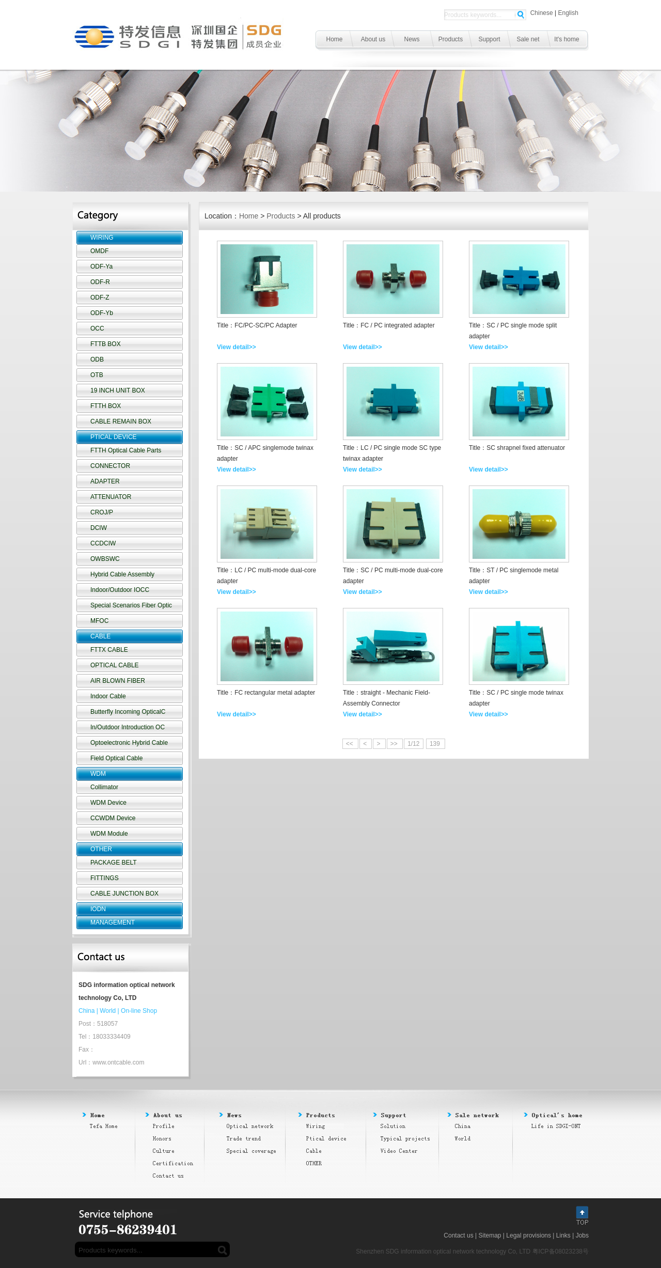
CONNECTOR (110, 465)
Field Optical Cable (116, 758)
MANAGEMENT (112, 922)
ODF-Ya (101, 266)
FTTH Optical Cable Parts (125, 450)
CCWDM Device (112, 818)
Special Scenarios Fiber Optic (131, 605)
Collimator (104, 787)
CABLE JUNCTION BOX (124, 893)
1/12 (413, 743)
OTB (96, 375)
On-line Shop (139, 1010)
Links (563, 1235)
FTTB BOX (105, 344)
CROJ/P (101, 512)
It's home (566, 39)
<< (350, 743)
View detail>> (236, 347)
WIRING (102, 237)
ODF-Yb (101, 313)
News (411, 39)
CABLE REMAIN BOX (120, 421)
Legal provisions (528, 1235)
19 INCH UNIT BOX (117, 390)
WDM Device (108, 802)
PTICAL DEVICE (113, 437)
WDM (98, 773)
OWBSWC (105, 558)
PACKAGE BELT (113, 862)
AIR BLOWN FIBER (117, 680)
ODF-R (100, 282)
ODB (97, 359)
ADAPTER (105, 481)
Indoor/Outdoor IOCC (119, 589)
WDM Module (109, 833)
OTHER (101, 849)
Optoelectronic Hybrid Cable (129, 742)
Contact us (458, 1235)
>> (394, 743)
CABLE (100, 636)
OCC (97, 328)
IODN (98, 909)
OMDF (99, 251)
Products (450, 39)
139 (436, 743)
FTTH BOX (105, 406)
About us (373, 39)
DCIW (98, 527)
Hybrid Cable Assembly (122, 574)
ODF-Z (99, 297)
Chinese (541, 13)
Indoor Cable (108, 696)
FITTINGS (104, 878)
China (86, 1010)
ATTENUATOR (110, 496)
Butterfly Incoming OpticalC (127, 711)
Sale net (527, 39)
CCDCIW (103, 543)
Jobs (582, 1235)
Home (334, 39)
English (568, 13)
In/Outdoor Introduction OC (127, 727)
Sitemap (489, 1235)
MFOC (99, 620)
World (108, 1010)
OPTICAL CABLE (114, 665)
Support (489, 39)
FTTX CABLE (109, 649)
